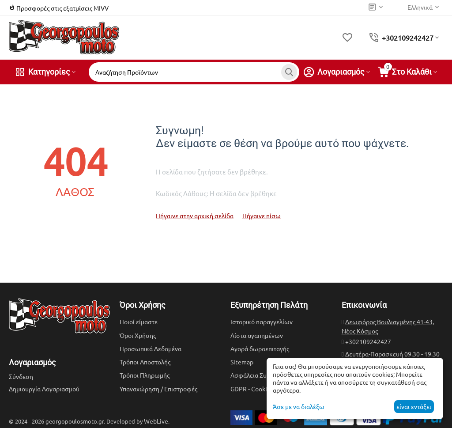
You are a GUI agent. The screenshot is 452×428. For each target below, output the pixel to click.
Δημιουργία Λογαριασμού (44, 389)
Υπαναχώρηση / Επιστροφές (158, 389)
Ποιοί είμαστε (139, 322)
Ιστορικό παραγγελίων (261, 322)
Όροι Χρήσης (138, 335)
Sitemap (241, 362)
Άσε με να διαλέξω (298, 406)
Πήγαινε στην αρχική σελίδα (195, 216)
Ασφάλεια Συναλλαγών (262, 375)
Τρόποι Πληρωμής (145, 375)
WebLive (156, 421)
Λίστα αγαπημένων (256, 335)
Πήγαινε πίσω (261, 216)
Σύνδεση (21, 376)
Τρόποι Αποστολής (145, 362)
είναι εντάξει (413, 406)
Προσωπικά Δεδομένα (150, 348)
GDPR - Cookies (251, 389)
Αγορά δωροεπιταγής (259, 348)
